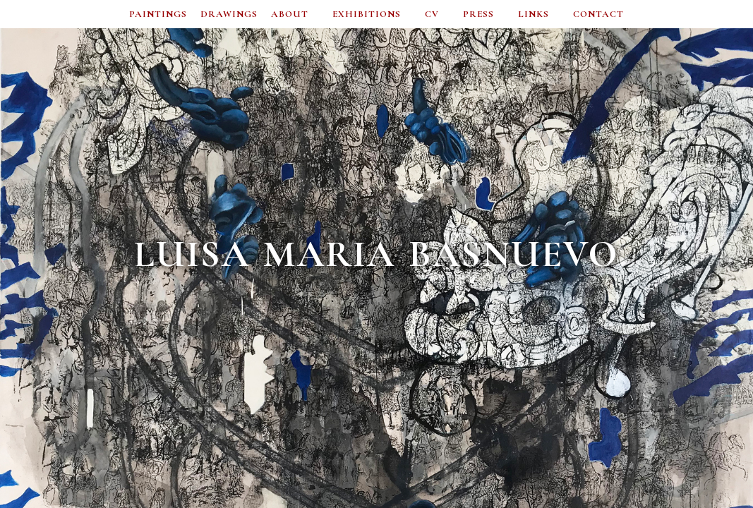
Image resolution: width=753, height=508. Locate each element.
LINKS (533, 14)
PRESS (478, 14)
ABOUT (289, 14)
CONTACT (598, 14)
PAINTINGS (158, 14)
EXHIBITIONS (366, 14)
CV (432, 14)
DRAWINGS (229, 14)
